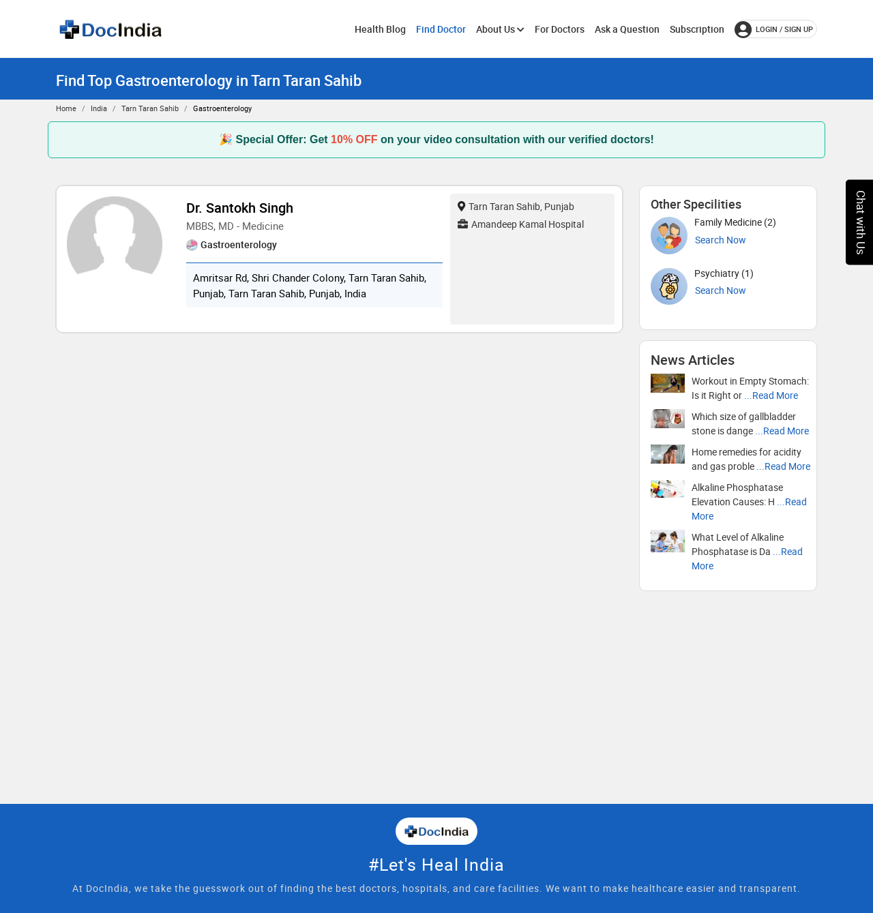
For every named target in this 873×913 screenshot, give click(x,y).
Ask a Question (627, 29)
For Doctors (560, 29)
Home (66, 108)
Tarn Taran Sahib (150, 108)
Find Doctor (441, 29)
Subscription (697, 29)
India (99, 108)
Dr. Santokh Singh (239, 207)
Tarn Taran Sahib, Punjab (516, 206)
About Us (500, 29)
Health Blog (380, 29)
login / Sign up (774, 29)
